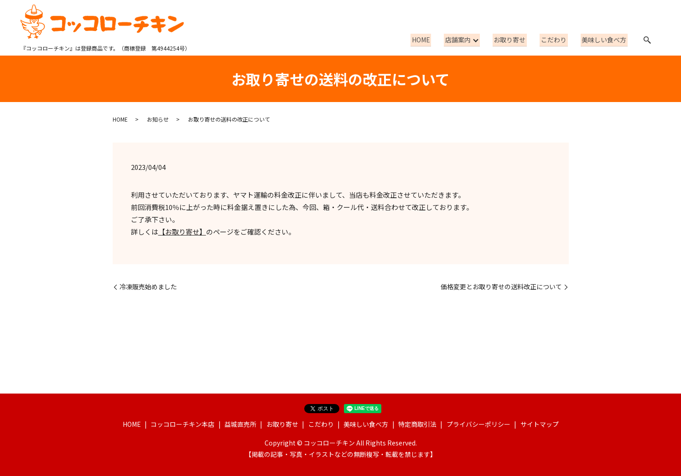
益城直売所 (240, 424)
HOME (430, 39)
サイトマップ (539, 424)
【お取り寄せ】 (182, 231)
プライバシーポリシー (478, 424)
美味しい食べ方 (605, 39)
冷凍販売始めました (148, 286)
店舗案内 (465, 39)
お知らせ (158, 119)
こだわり (557, 39)
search (647, 40)
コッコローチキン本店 (182, 424)
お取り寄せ (516, 39)
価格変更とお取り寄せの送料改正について (501, 286)
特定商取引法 (417, 424)
